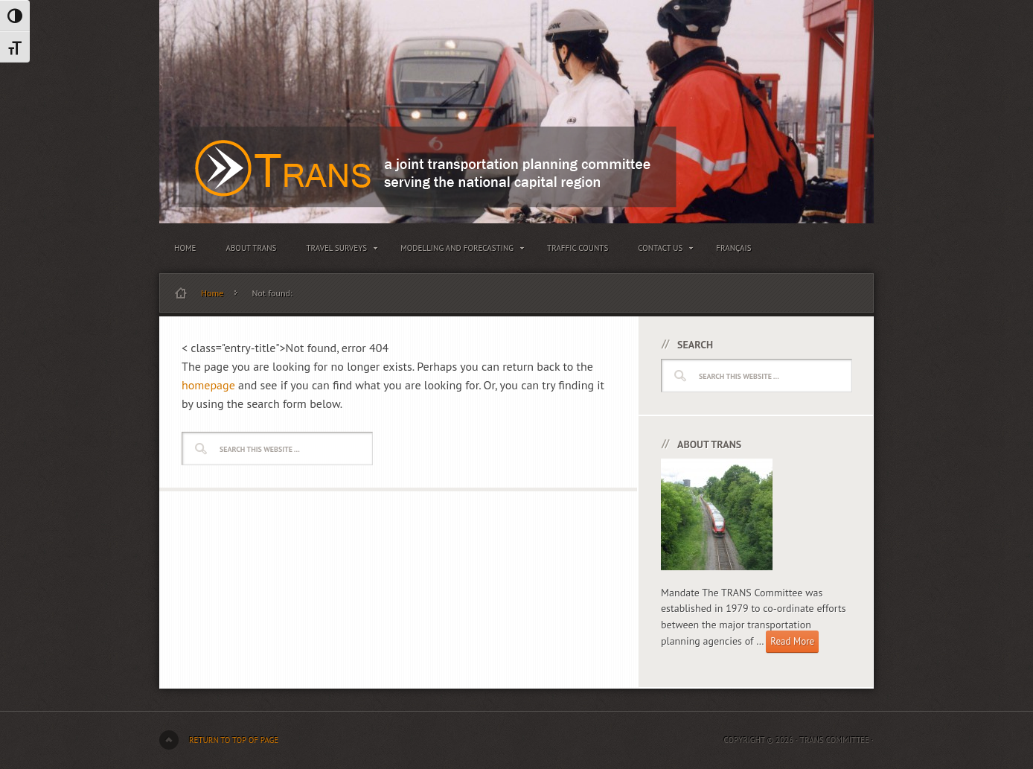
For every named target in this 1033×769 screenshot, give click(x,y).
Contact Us (662, 251)
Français (733, 248)
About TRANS (251, 248)
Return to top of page (233, 740)
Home (185, 248)
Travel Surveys (338, 251)
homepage (208, 384)
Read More (792, 641)
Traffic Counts (577, 248)
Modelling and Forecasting (459, 251)
